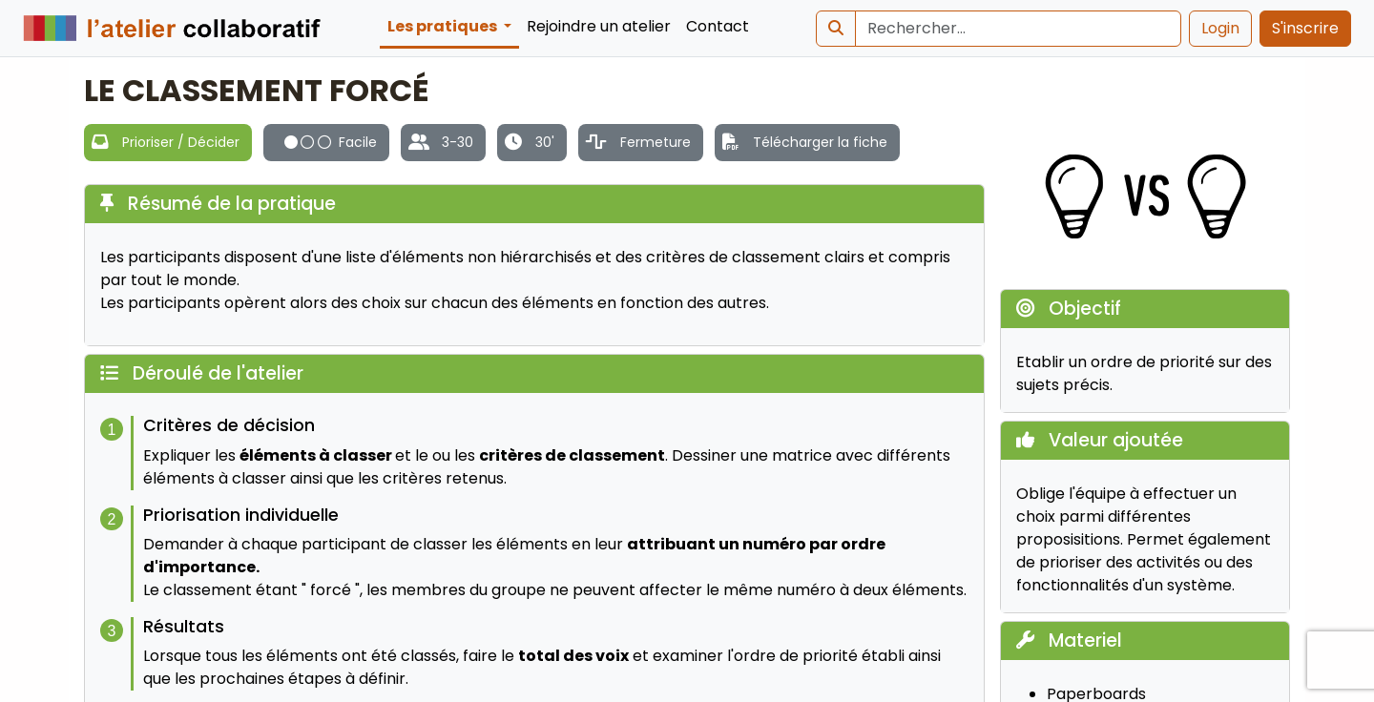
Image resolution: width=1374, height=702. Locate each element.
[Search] (1018, 28)
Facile (330, 142)
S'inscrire (1305, 28)
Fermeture (655, 142)
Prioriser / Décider (180, 142)
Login (1220, 28)
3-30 (457, 142)
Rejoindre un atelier (599, 26)
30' (544, 142)
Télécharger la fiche (820, 142)
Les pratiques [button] (443, 26)
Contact (717, 26)
